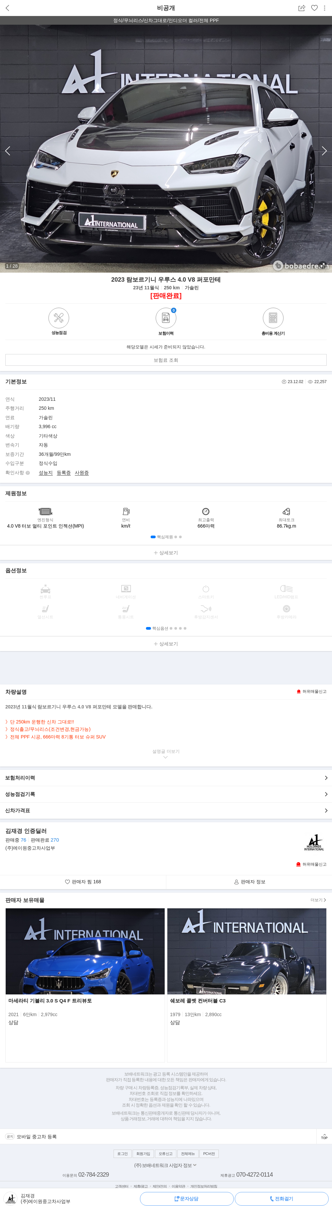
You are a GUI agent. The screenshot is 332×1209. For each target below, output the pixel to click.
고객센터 (121, 1186)
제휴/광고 (141, 1186)
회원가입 (143, 1154)
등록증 (64, 472)
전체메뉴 (188, 1154)
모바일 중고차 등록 (37, 1136)
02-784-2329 (93, 1174)
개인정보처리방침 (203, 1186)
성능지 (46, 472)
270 (54, 840)
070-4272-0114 (254, 1174)
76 (23, 840)
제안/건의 (160, 1186)
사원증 (82, 472)
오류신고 (166, 1154)
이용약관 (178, 1186)
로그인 (122, 1154)
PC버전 (209, 1154)
